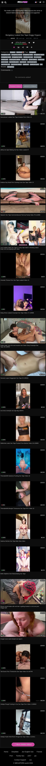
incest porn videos (14, 59)
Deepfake (15, 752)
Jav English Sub (27, 752)
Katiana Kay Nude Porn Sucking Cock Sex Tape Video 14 (17, 182)
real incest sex (5, 64)
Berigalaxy (11, 67)
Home (6, 752)
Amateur (12, 52)
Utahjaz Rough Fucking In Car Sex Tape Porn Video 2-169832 (18, 704)
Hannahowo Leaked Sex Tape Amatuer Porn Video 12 (16, 117)
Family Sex (20, 756)
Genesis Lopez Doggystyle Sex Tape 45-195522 (14, 378)
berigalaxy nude (6, 57)
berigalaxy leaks (28, 54)
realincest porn (34, 64)
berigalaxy (33, 52)
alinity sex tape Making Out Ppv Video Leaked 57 (15, 150)
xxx (41, 64)
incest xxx (41, 59)
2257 (29, 756)
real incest (23, 62)
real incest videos (16, 64)
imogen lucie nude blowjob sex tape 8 (11, 639)
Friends (39, 752)
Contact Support (20, 760)
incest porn (4, 59)
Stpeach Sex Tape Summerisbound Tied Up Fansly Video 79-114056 (20, 215)
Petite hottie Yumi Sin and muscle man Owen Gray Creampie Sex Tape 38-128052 (19, 346)
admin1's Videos (30, 86)
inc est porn (37, 57)
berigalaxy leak (5, 54)
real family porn (14, 62)
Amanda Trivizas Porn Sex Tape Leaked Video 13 (15, 280)
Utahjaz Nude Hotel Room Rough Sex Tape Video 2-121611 (18, 736)
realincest (26, 64)
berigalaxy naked (39, 54)
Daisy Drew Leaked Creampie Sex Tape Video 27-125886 (17, 313)
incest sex (25, 59)
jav (35, 756)
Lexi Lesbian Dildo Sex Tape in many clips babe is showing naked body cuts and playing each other (19, 248)
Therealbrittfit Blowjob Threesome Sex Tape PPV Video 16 (17, 508)
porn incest (4, 62)
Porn (11, 756)
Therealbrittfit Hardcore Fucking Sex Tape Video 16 (15, 476)
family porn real (28, 57)
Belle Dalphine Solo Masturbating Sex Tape (13, 573)
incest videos (33, 59)
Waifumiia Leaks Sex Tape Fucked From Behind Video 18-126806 (19, 443)
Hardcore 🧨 (20, 52)
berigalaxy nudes (17, 57)
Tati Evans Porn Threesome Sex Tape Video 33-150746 (17, 671)
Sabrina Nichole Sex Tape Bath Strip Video (13, 541)
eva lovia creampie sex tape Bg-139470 (12, 410)
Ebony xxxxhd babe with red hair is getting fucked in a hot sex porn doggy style (20, 607)
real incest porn (31, 62)
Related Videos (15, 86)
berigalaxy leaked (17, 54)
